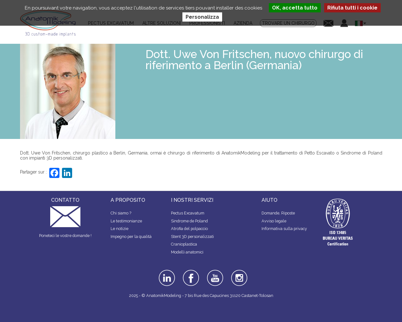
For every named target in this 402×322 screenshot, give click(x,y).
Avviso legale (274, 221)
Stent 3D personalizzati (192, 236)
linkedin (166, 272)
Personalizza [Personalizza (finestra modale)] (202, 17)
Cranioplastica (184, 244)
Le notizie (119, 228)
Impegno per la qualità (131, 236)
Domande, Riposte (278, 213)
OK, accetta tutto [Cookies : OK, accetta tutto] (294, 8)
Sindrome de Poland (189, 221)
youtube (214, 272)
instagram (238, 274)
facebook (191, 272)
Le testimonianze (126, 221)
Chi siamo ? (121, 213)
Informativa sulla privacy (284, 228)
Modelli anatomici (187, 252)
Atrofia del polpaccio (189, 228)
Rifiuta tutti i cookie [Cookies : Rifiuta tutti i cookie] (352, 8)
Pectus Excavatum (187, 213)
